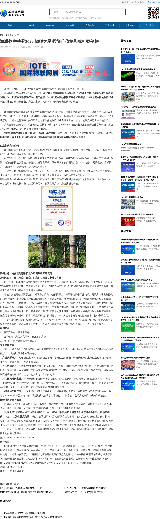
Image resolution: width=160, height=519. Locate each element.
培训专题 (133, 2)
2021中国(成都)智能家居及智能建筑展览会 (138, 69)
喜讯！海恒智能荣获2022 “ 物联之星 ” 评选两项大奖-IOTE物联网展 (34, 517)
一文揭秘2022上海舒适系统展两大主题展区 (138, 107)
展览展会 (9, 35)
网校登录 (125, 2)
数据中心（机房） (96, 18)
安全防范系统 (67, 18)
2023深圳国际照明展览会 (131, 144)
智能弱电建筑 (54, 18)
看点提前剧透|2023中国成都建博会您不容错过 (26, 513)
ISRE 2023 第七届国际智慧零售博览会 (83, 492)
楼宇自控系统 (81, 18)
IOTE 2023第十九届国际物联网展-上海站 (21, 488)
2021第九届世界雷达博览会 (132, 197)
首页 (2, 35)
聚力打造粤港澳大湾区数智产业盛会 (135, 358)
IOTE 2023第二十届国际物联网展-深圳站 (85, 488)
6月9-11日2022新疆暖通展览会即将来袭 (137, 214)
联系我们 (141, 2)
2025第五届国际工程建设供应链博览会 (136, 280)
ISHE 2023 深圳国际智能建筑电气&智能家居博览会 (26, 492)
